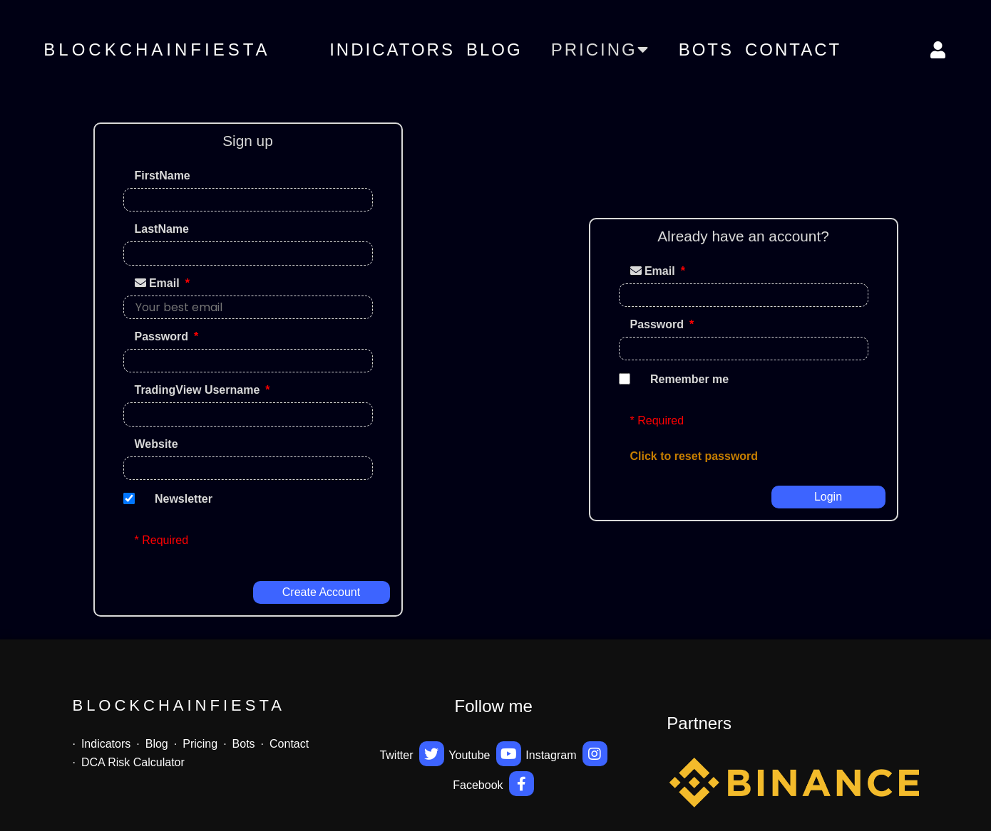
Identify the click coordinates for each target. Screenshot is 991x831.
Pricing (200, 744)
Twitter (411, 753)
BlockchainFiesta (156, 49)
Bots (706, 49)
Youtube (484, 753)
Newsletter (183, 499)
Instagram (566, 753)
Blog (494, 49)
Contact (793, 49)
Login (828, 497)
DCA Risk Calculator (133, 762)
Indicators (392, 49)
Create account (321, 592)
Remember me (689, 379)
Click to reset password (694, 456)
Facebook (493, 783)
